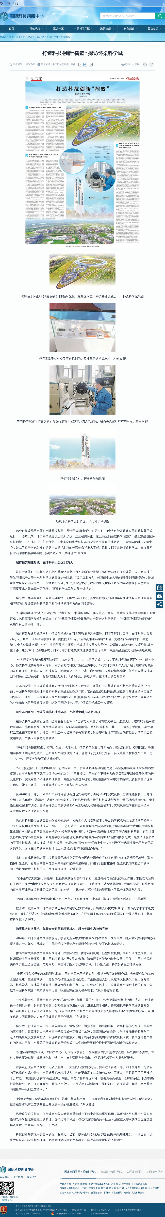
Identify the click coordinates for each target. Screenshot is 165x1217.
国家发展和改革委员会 (99, 1184)
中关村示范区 (82, 28)
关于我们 (18, 1177)
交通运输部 (96, 1192)
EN (8, 3)
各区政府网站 (135, 1171)
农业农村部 (116, 1192)
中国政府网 (65, 1184)
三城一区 (58, 28)
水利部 (106, 1192)
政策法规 (105, 28)
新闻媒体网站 (155, 1171)
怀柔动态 (65, 37)
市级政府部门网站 (111, 1171)
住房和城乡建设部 (81, 1192)
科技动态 (35, 28)
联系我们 (31, 1177)
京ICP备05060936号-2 (100, 1213)
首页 (11, 28)
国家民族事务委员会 (69, 1188)
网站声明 (4, 1177)
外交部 (75, 1184)
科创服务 (129, 28)
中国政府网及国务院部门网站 (79, 1171)
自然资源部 (153, 1188)
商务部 (127, 1192)
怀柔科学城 (52, 37)
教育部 (114, 1184)
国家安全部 (94, 1188)
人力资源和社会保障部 (136, 1188)
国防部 (83, 1184)
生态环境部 (65, 1192)
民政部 (104, 1188)
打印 (125, 64)
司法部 (112, 1188)
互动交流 (153, 28)
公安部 (84, 1188)
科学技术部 (124, 1184)
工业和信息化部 (139, 1184)
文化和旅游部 (138, 1192)
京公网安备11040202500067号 (68, 1213)
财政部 (120, 1188)
